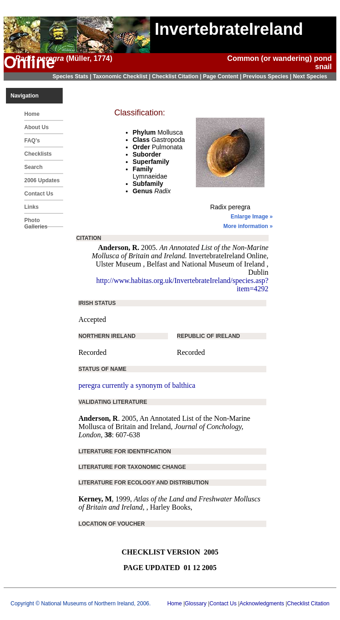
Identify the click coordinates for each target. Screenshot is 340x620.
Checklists (38, 154)
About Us (36, 127)
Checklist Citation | (177, 76)
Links (31, 207)
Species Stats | (73, 76)
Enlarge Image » (252, 216)
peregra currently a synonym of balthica (136, 385)
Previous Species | (268, 76)
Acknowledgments (261, 603)
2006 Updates (41, 180)
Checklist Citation (308, 603)
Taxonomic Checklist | (122, 76)
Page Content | (223, 76)
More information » (248, 226)
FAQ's (32, 140)
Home (31, 114)
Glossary (195, 603)
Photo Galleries (36, 222)
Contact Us (38, 193)
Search (33, 167)
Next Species (310, 76)
